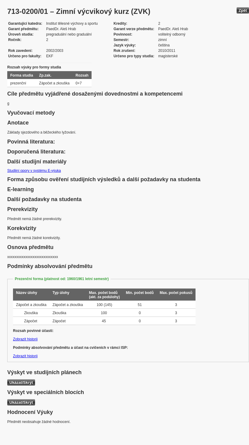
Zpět (243, 10)
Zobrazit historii (25, 339)
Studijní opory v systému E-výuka (34, 171)
